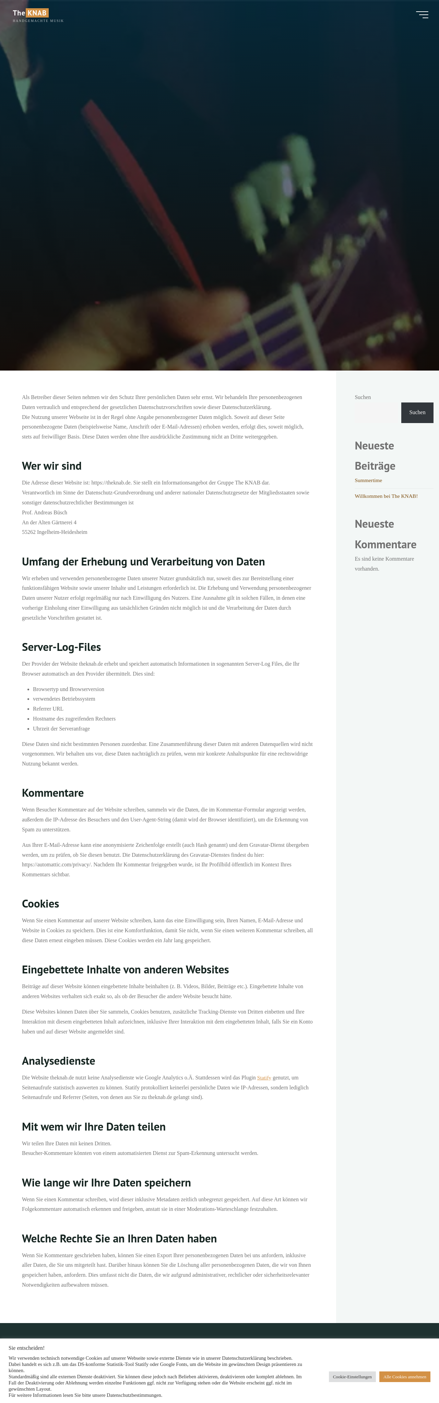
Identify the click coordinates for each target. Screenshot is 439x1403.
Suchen (363, 397)
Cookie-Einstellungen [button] (352, 1376)
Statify (264, 1077)
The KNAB (33, 13)
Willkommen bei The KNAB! (387, 496)
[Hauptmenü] (419, 15)
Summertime (369, 480)
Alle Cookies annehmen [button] (404, 1376)
